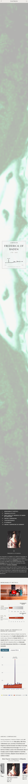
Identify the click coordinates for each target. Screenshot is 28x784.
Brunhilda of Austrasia (21, 745)
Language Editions (14, 650)
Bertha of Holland (5, 749)
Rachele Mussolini (10, 745)
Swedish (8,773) (4, 640)
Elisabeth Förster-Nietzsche (17, 753)
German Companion (12, 565)
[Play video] (14, 592)
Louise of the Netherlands (16, 749)
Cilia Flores (23, 741)
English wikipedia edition (18, 636)
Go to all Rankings (13, 760)
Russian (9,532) (17, 638)
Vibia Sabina (17, 741)
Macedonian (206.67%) (12, 644)
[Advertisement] (13, 716)
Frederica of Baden (12, 777)
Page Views (5, 650)
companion (15, 560)
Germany (2, 563)
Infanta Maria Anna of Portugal (11, 747)
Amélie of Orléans (5, 756)
